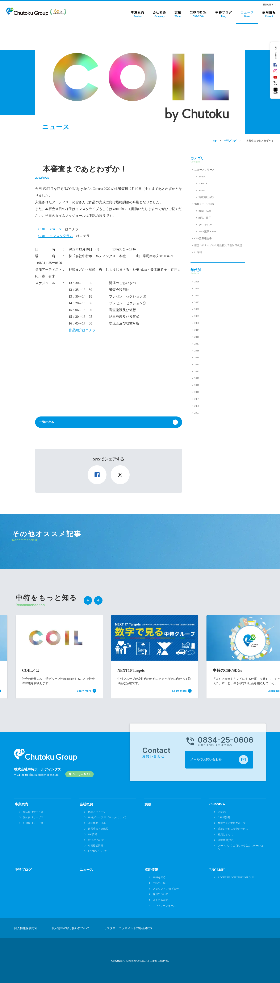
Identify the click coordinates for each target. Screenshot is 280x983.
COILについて (96, 840)
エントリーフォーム (164, 905)
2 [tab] (140, 708)
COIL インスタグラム (55, 236)
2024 (196, 295)
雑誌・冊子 (204, 217)
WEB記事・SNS (207, 231)
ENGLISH (268, 4)
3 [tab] (146, 708)
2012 (196, 378)
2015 (196, 357)
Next (98, 600)
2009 (196, 399)
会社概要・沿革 (97, 823)
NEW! (201, 190)
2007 (196, 412)
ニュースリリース (204, 169)
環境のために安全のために (233, 828)
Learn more (84, 691)
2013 (196, 371)
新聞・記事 (204, 210)
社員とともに (225, 834)
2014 (196, 364)
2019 (196, 330)
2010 (196, 392)
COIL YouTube (50, 229)
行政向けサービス (33, 823)
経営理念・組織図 (98, 828)
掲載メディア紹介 (204, 203)
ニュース (86, 869)
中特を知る (159, 877)
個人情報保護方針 (26, 928)
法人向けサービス (33, 817)
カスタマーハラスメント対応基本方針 (129, 928)
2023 (196, 302)
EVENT (202, 176)
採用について (160, 894)
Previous (88, 600)
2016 (196, 350)
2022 (196, 309)
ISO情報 (92, 834)
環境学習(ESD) (226, 840)
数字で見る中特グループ (232, 823)
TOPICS (202, 183)
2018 (196, 336)
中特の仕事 (159, 883)
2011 (196, 385)
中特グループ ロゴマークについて (107, 817)
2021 (196, 316)
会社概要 (86, 804)
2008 (196, 405)
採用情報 (151, 869)
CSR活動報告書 (203, 238)
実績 (148, 804)
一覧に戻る (46, 422)
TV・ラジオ (205, 224)
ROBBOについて (97, 851)
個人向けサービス (33, 811)
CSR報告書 (224, 817)
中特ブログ (23, 869)
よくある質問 (160, 899)
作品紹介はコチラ (82, 330)
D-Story (222, 811)
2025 (196, 288)
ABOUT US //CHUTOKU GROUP (236, 877)
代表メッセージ (97, 811)
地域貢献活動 (206, 197)
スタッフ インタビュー (166, 888)
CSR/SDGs (217, 804)
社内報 (198, 252)
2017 (196, 343)
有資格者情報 (95, 845)
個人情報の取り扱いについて (70, 928)
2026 (196, 281)
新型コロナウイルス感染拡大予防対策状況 (218, 245)
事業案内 (21, 804)
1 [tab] (134, 708)
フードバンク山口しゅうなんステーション (240, 847)
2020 (196, 323)
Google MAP (82, 774)
